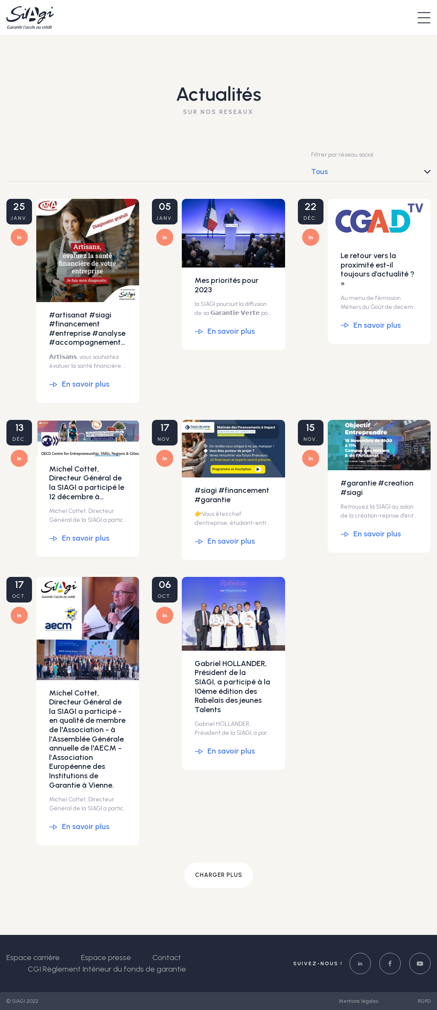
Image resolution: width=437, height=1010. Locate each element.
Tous (319, 171)
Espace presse (106, 957)
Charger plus (218, 875)
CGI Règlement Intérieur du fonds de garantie (107, 969)
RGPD (424, 1001)
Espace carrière (33, 957)
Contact (166, 957)
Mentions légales (359, 1001)
